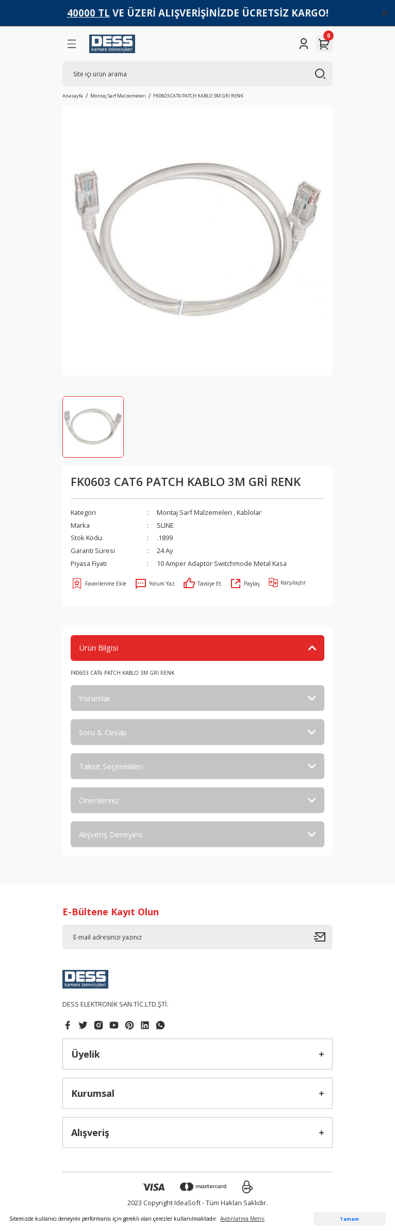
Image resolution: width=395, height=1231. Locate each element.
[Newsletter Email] (197, 937)
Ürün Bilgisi (98, 647)
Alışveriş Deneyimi (110, 834)
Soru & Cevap (103, 732)
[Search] (197, 73)
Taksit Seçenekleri (111, 766)
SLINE (165, 525)
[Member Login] (303, 44)
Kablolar (249, 512)
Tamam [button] (349, 1219)
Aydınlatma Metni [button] (242, 1218)
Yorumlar (95, 698)
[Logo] (112, 44)
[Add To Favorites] (98, 583)
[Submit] (323, 937)
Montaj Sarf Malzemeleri (194, 512)
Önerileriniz (99, 800)
